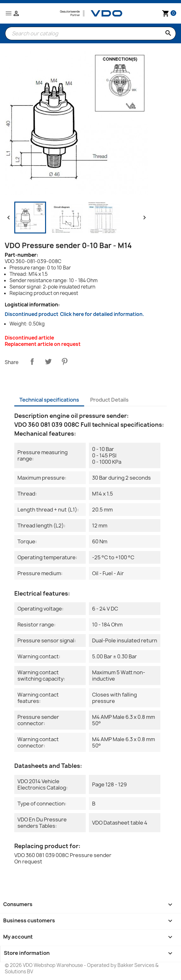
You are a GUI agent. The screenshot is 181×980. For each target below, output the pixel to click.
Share (32, 361)
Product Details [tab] (109, 399)
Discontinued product (74, 314)
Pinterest (64, 361)
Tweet (48, 361)
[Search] (90, 33)
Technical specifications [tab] (49, 399)
